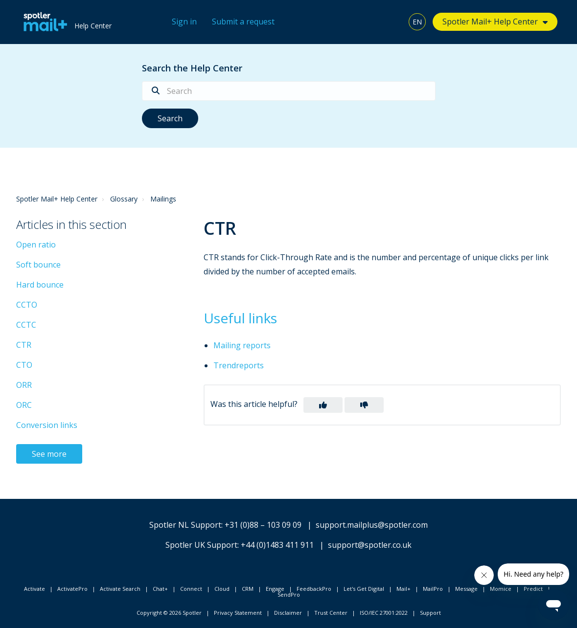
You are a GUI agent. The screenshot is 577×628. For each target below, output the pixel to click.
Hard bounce (40, 284)
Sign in (184, 21)
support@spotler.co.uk (370, 544)
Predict (533, 588)
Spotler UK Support (201, 544)
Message (466, 588)
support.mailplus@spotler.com (372, 524)
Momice (500, 588)
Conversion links (46, 425)
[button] (323, 405)
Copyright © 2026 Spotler (169, 612)
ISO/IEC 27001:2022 (384, 612)
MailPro (433, 588)
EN (417, 21)
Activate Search (120, 588)
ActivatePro (72, 588)
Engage (275, 588)
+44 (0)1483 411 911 (277, 544)
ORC (24, 405)
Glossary (124, 198)
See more (49, 454)
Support (430, 612)
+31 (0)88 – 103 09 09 (263, 524)
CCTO (26, 304)
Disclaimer (288, 612)
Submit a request (243, 21)
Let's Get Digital (364, 588)
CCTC (26, 324)
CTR (23, 344)
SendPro (288, 594)
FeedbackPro (314, 588)
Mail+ (403, 588)
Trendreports (238, 365)
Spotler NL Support (185, 524)
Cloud (222, 588)
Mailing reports (242, 345)
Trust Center (330, 612)
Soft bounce (38, 264)
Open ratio (36, 244)
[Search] (289, 91)
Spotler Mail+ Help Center (490, 21)
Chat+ (160, 588)
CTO (24, 364)
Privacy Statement (238, 612)
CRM (248, 588)
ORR (24, 385)
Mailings (163, 198)
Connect (191, 588)
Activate (34, 588)
